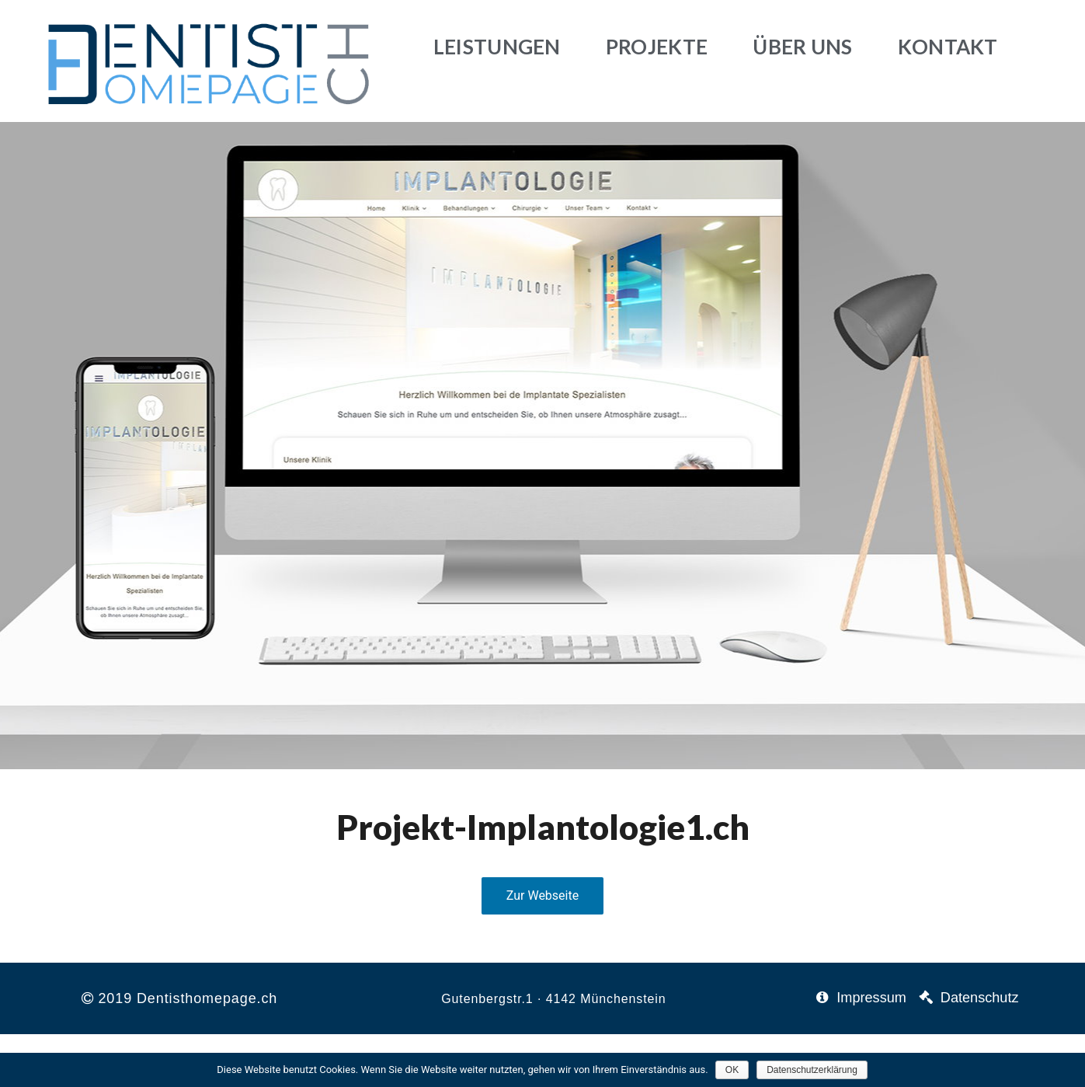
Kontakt (948, 46)
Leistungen (497, 46)
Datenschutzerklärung (812, 1069)
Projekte (657, 46)
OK (732, 1069)
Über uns (802, 46)
